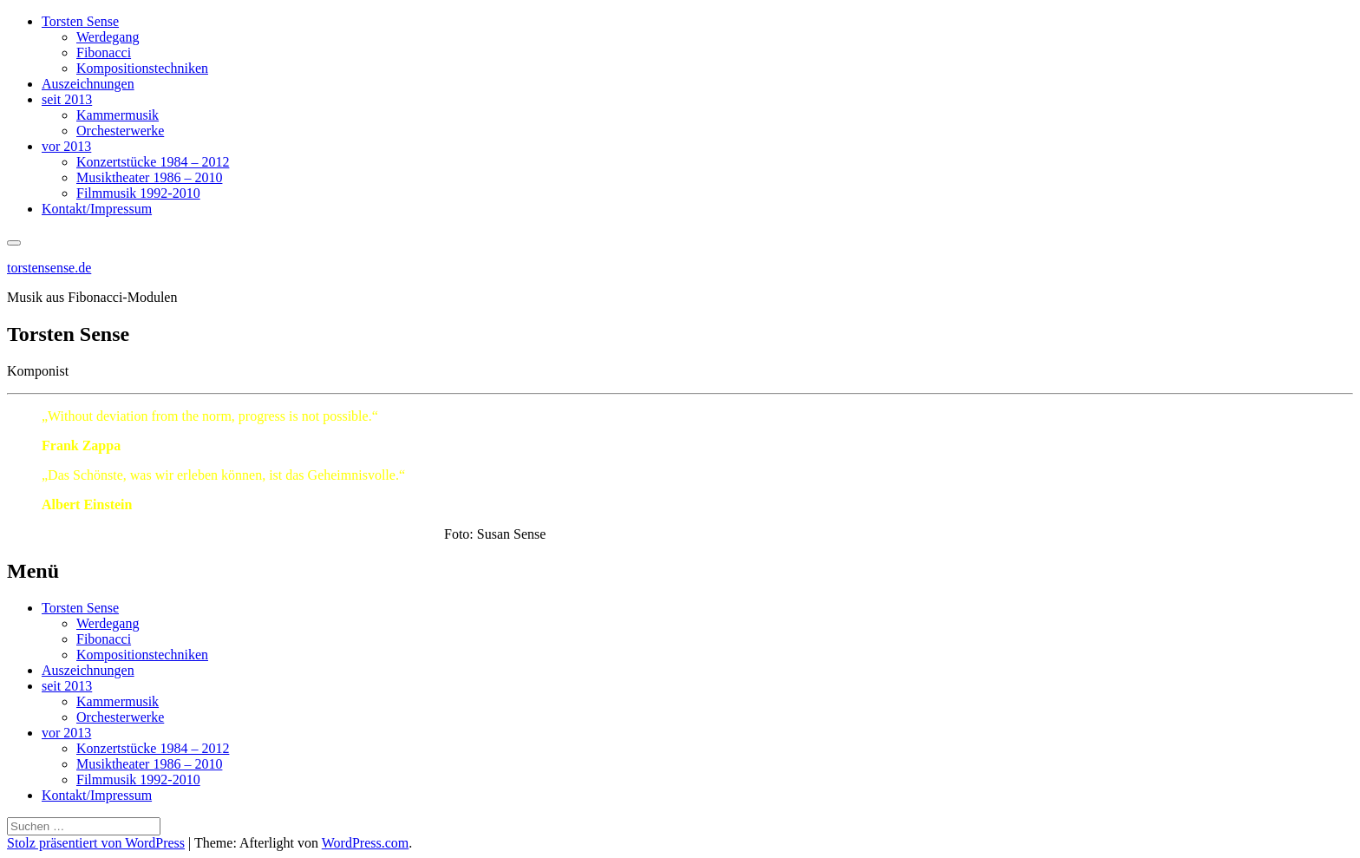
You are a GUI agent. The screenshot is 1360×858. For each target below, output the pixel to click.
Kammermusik (117, 115)
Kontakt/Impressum (97, 208)
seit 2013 (67, 99)
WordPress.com (365, 842)
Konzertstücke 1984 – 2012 (152, 161)
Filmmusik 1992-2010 (138, 193)
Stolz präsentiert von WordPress (96, 842)
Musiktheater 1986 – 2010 (149, 177)
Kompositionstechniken (142, 68)
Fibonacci (103, 52)
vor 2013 (66, 146)
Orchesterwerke (120, 130)
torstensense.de (49, 267)
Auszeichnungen (88, 83)
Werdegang (107, 36)
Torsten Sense (80, 21)
